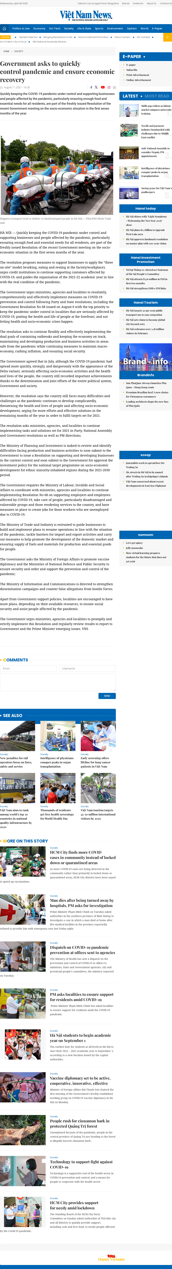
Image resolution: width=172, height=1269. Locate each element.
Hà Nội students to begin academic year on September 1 (80, 1014)
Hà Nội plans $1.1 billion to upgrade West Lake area (145, 232)
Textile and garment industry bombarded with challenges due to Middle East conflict (155, 131)
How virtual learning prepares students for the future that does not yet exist (146, 564)
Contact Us (166, 3)
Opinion (132, 28)
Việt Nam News (86, 15)
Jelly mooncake (134, 555)
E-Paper (157, 28)
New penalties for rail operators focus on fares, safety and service (16, 738)
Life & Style (84, 28)
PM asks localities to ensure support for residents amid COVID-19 (82, 973)
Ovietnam (138, 3)
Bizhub (125, 3)
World (144, 28)
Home (6, 51)
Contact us (135, 1248)
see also (12, 691)
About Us (151, 3)
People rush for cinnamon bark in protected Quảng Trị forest (80, 1099)
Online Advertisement (138, 80)
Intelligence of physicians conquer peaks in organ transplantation (57, 738)
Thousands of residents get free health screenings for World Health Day (57, 790)
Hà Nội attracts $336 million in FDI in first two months (146, 281)
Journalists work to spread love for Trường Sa (145, 472)
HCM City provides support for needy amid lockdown (74, 1181)
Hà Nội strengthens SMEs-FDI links (146, 288)
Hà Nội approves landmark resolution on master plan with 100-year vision (147, 241)
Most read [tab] (157, 96)
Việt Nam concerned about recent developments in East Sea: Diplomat (146, 491)
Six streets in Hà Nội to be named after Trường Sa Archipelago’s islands (147, 481)
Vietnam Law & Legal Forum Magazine (98, 3)
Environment (115, 28)
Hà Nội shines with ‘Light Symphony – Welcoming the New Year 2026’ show (146, 221)
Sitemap (108, 1246)
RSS (170, 1246)
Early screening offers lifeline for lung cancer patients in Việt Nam (95, 738)
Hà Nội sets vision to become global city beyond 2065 (145, 322)
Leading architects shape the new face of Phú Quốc (147, 411)
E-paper (132, 56)
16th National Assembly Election (49, 41)
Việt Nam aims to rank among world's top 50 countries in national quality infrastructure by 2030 (16, 794)
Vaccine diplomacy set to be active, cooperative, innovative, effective (80, 1056)
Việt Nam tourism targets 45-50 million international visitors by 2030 (98, 790)
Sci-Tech (54, 28)
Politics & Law (21, 28)
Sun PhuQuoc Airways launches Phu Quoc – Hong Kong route (146, 392)
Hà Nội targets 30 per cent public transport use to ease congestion (144, 312)
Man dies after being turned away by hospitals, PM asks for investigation (82, 879)
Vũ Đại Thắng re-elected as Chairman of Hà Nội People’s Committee (147, 272)
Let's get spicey (134, 550)
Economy (39, 28)
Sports (99, 28)
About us (120, 1248)
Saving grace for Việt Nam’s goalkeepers (156, 190)
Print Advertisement (137, 75)
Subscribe (131, 69)
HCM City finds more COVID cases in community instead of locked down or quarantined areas (83, 833)
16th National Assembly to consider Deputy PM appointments (155, 152)
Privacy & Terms (151, 1248)
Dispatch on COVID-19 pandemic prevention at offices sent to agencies (82, 926)
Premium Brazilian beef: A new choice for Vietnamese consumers (147, 402)
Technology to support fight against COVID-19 (81, 1140)
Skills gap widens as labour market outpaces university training (156, 109)
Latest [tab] (130, 96)
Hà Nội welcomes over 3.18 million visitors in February (145, 331)
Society (69, 28)
